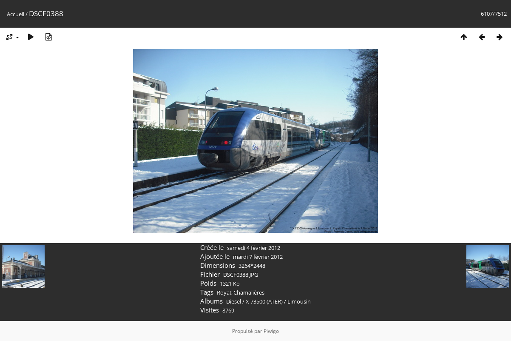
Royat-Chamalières (240, 292)
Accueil (15, 14)
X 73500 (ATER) (264, 301)
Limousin (299, 301)
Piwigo (271, 331)
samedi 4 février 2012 (253, 248)
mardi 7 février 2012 (258, 257)
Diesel (233, 301)
